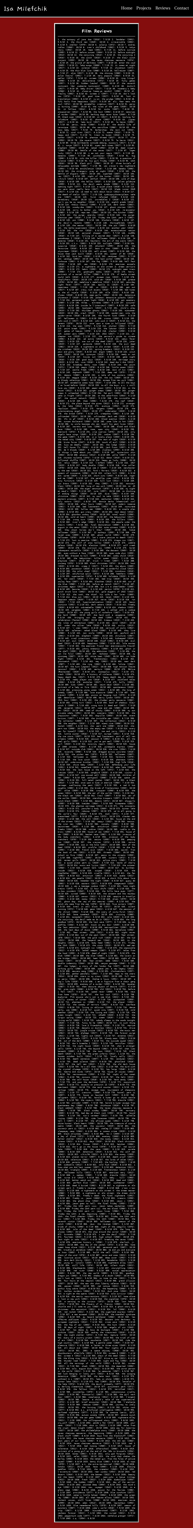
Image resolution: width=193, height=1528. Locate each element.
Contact (181, 8)
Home (126, 8)
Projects (143, 8)
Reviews (162, 8)
